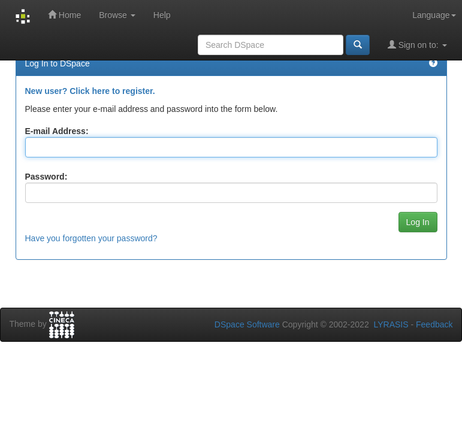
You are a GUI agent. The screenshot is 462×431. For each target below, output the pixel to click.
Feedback (434, 324)
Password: (46, 176)
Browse (117, 15)
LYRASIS (390, 324)
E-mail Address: (57, 131)
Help (162, 15)
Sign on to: (417, 45)
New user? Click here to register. (90, 91)
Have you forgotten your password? (91, 238)
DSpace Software (247, 324)
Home (64, 15)
